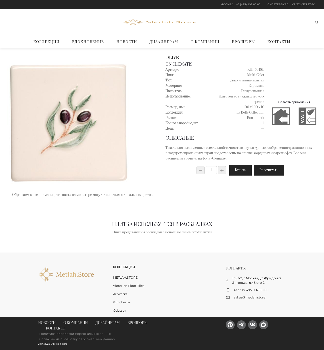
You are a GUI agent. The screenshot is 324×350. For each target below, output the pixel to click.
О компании (205, 42)
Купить (240, 170)
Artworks (120, 294)
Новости (127, 42)
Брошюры (243, 42)
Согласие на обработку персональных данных (77, 339)
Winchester (122, 302)
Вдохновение (88, 42)
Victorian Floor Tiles (128, 286)
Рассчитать (268, 170)
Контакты (279, 42)
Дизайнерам (164, 42)
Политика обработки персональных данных (75, 334)
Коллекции (46, 42)
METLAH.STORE (125, 277)
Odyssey (119, 311)
